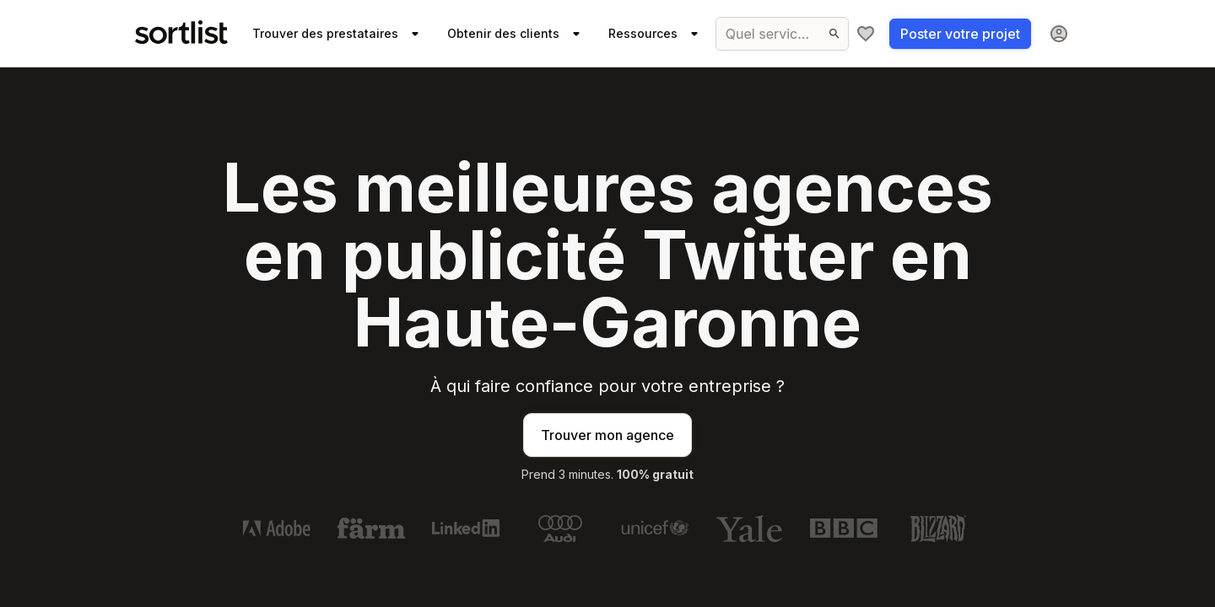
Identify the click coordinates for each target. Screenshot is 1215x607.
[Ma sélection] (866, 34)
